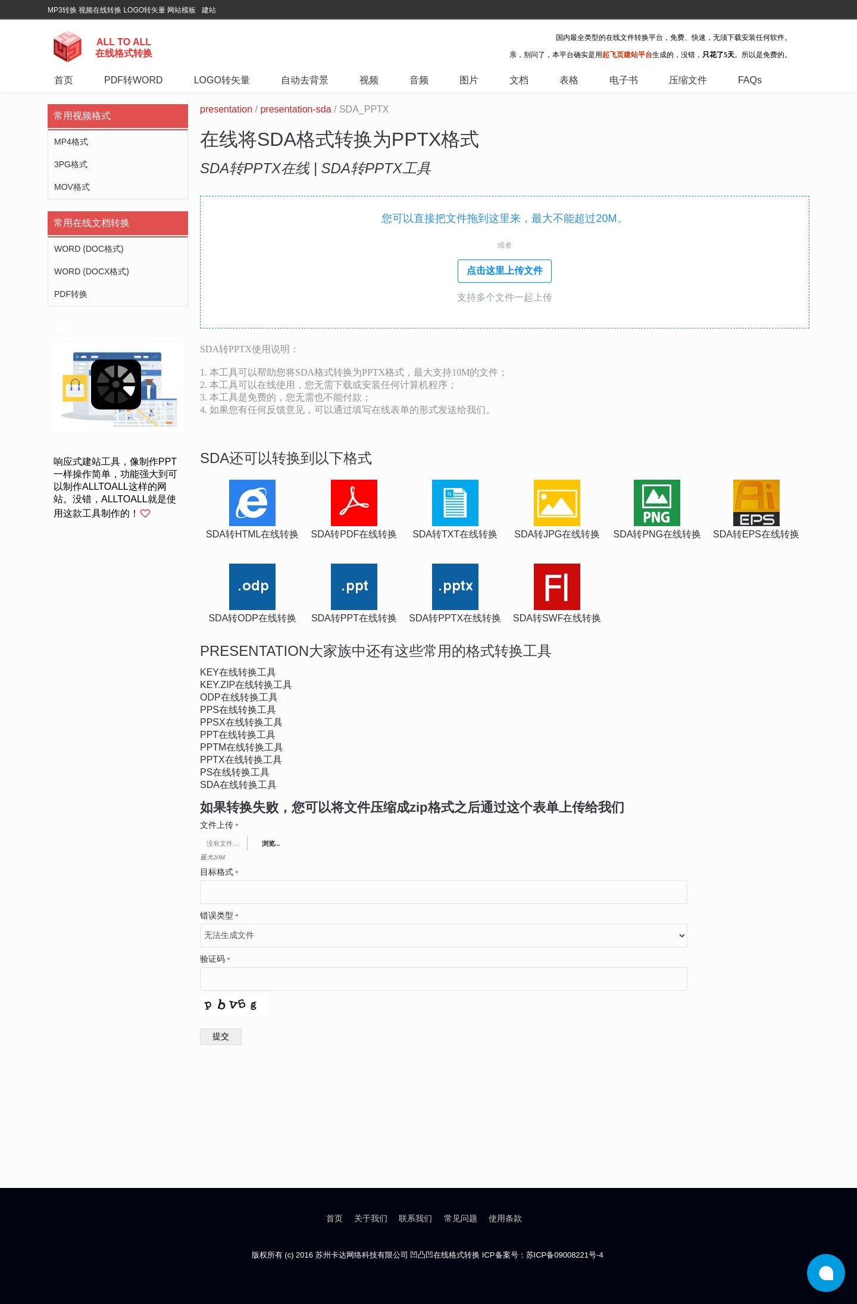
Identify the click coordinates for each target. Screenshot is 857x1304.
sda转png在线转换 (658, 534)
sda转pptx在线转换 (455, 618)
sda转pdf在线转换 (354, 534)
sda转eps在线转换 (756, 534)
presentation (226, 109)
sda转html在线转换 (252, 534)
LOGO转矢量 (144, 10)
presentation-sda (295, 109)
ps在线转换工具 (235, 772)
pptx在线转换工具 (241, 760)
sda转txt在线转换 (455, 534)
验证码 (215, 959)
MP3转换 (62, 10)
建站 (209, 10)
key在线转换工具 (238, 672)
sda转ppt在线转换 (354, 618)
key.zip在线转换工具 (246, 685)
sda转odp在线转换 (252, 618)
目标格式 (219, 872)
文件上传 (219, 825)
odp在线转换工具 (239, 697)
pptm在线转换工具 (241, 747)
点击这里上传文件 (505, 270)
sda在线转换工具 (238, 785)
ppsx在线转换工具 (241, 722)
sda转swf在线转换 (557, 618)
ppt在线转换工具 (238, 735)
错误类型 (219, 916)
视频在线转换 (100, 10)
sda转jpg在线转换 (557, 534)
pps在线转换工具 (238, 710)
